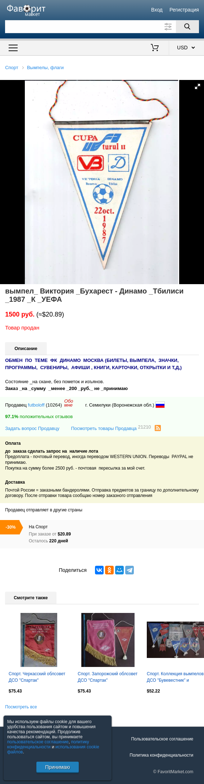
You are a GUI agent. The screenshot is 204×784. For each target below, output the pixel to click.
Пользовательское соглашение (162, 739)
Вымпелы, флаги (45, 67)
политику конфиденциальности (48, 744)
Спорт (11, 67)
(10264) (54, 405)
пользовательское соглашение (38, 741)
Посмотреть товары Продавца (111, 428)
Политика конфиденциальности (161, 755)
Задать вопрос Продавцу (32, 428)
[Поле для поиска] (102, 26)
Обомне (68, 403)
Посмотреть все (21, 706)
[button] (197, 86)
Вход (157, 10)
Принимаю (57, 767)
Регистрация (184, 10)
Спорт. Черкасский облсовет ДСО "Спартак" (37, 677)
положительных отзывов (39, 416)
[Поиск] (187, 26)
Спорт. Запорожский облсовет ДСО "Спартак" (107, 677)
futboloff (36, 405)
